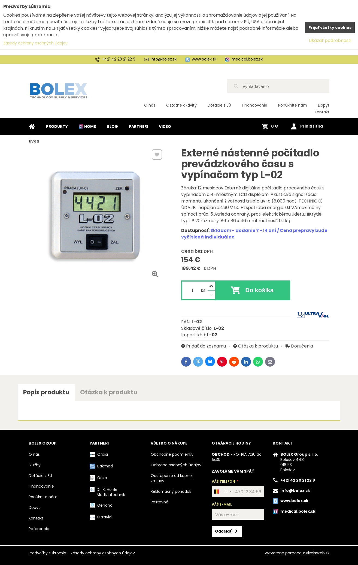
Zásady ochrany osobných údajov (103, 553)
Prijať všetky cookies (329, 27)
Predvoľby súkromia (47, 553)
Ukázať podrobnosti (330, 40)
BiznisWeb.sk (317, 553)
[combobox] (222, 491)
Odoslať (223, 531)
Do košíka (259, 290)
